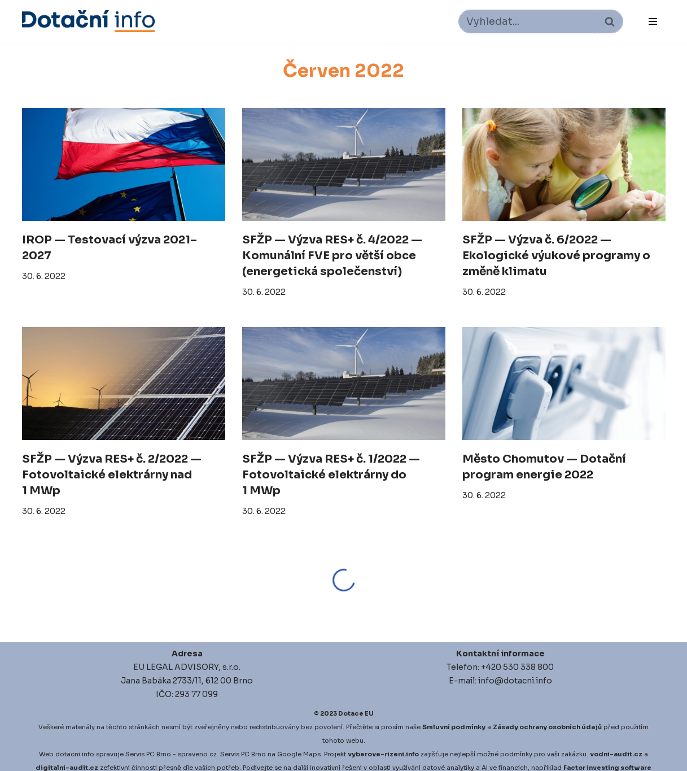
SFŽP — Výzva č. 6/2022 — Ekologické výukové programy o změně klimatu (556, 255)
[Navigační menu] (653, 21)
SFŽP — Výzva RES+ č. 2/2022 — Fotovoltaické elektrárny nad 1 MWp (112, 475)
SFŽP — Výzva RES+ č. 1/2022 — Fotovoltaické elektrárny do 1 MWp (331, 475)
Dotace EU (356, 713)
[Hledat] (528, 21)
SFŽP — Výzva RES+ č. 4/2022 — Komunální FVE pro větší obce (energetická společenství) (332, 255)
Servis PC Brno (148, 754)
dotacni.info (74, 754)
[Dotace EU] (88, 21)
